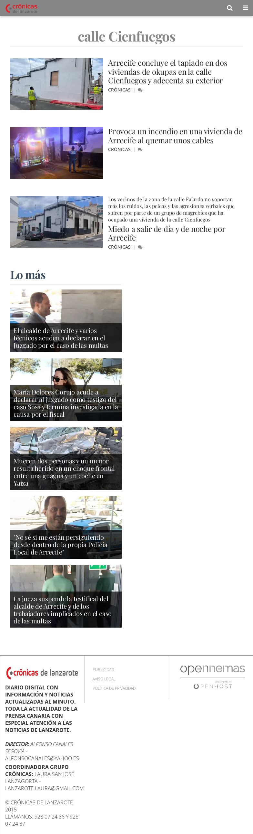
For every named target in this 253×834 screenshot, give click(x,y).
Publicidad (103, 669)
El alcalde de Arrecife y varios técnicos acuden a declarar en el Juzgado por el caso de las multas (61, 337)
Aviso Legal (104, 679)
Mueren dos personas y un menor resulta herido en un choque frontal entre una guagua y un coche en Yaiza (64, 471)
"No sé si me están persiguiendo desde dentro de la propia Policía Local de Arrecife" (60, 544)
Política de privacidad (114, 688)
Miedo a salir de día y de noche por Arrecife (166, 233)
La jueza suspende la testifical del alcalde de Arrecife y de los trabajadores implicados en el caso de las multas (63, 609)
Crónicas (120, 90)
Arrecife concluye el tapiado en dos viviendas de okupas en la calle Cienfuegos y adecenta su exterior (168, 71)
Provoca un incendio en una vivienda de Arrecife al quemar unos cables (175, 135)
